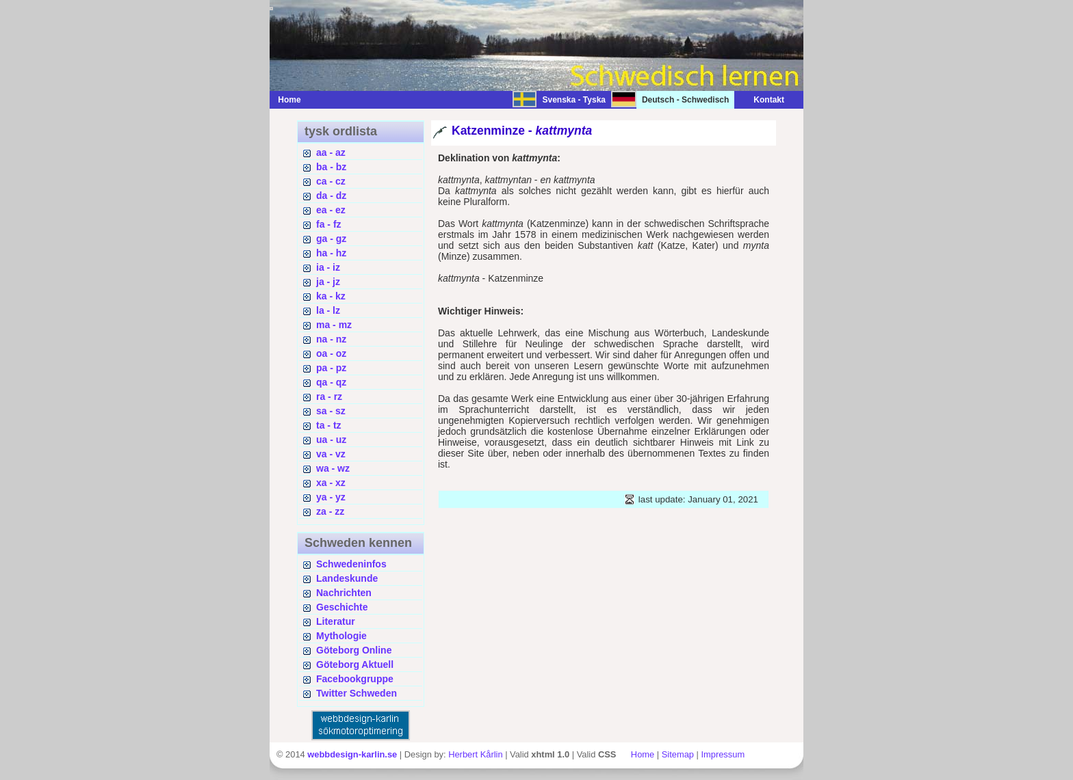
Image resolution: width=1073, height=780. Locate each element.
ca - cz (331, 181)
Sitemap (678, 754)
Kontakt (762, 100)
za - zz (330, 511)
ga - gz (331, 238)
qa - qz (331, 382)
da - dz (331, 195)
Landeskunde (347, 578)
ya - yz (331, 497)
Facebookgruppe (354, 678)
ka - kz (331, 296)
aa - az (331, 152)
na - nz (331, 339)
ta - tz (328, 425)
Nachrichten (344, 592)
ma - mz (334, 324)
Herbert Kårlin (475, 754)
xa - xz (331, 482)
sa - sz (331, 410)
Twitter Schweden (356, 693)
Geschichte (341, 607)
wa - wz (333, 468)
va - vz (331, 453)
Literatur (335, 621)
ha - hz (331, 252)
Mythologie (341, 635)
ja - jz (328, 281)
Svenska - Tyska (574, 100)
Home (289, 100)
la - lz (328, 310)
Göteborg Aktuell (354, 664)
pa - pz (331, 367)
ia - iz (328, 267)
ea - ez (331, 209)
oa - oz (331, 353)
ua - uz (331, 439)
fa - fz (328, 224)
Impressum (723, 754)
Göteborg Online (353, 650)
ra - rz (329, 396)
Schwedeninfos (351, 564)
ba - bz (331, 166)
